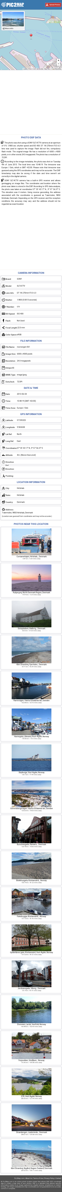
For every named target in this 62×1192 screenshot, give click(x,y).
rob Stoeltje (39, 69)
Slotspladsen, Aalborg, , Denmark (31, 628)
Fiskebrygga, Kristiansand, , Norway (31, 916)
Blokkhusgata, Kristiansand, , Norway (31, 880)
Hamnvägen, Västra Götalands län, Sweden (32, 700)
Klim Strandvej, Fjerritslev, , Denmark (32, 664)
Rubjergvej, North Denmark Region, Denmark (31, 592)
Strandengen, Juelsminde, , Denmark (31, 1132)
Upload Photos (54, 5)
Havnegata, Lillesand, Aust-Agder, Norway (31, 736)
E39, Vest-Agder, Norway (31, 1096)
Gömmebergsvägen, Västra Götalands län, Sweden (31, 808)
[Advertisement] (31, 103)
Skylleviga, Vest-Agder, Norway (32, 772)
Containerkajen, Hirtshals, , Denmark (32, 556)
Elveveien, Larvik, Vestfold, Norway (31, 1024)
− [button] (58, 64)
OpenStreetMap (56, 69)
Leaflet (25, 69)
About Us (28, 1178)
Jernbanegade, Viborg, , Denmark (31, 988)
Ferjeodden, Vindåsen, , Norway (32, 1060)
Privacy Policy (49, 1178)
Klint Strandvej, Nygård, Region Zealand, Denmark (31, 1168)
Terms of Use (38, 1178)
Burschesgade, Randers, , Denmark (31, 844)
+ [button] (58, 60)
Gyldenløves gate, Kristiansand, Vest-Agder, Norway (31, 952)
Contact (58, 1178)
